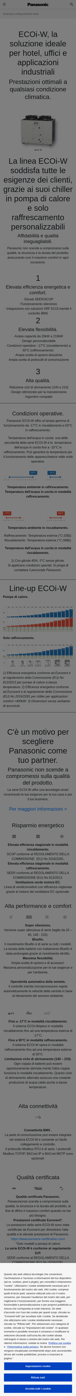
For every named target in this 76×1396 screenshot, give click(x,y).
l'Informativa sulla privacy (22, 1346)
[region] (38, 1329)
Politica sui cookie (60, 1343)
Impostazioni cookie (38, 1366)
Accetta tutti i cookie (38, 1388)
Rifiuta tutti (38, 1377)
